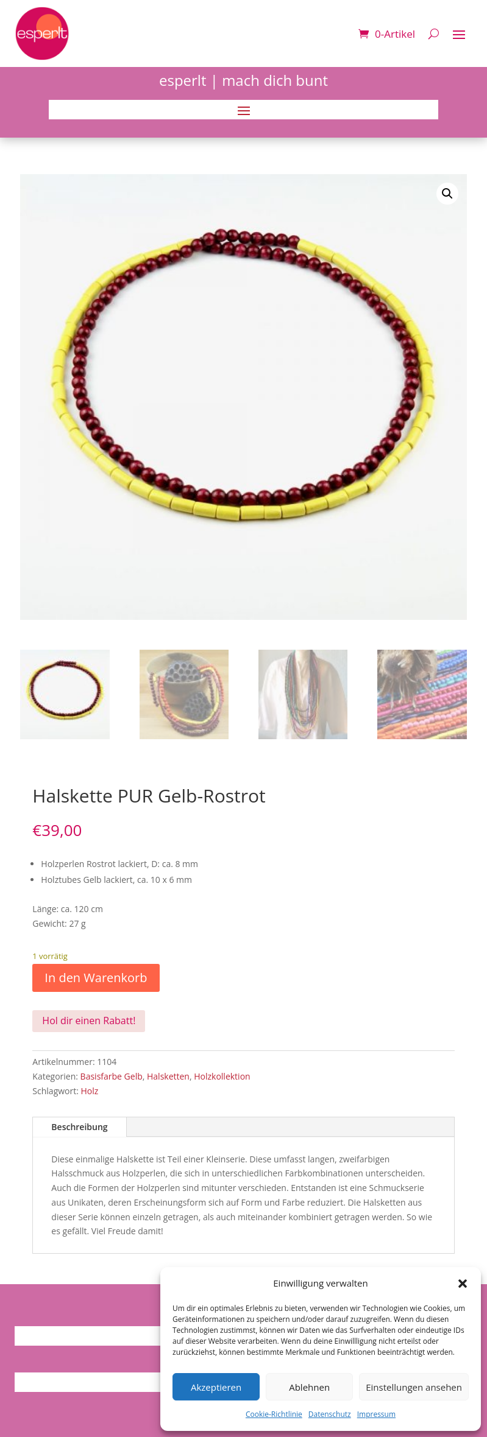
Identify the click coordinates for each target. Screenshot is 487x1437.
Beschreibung (79, 1127)
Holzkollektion (222, 1076)
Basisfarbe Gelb (111, 1076)
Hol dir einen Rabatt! (88, 1020)
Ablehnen (309, 1387)
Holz (90, 1091)
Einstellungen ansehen (414, 1387)
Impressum (376, 1414)
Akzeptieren (216, 1387)
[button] (463, 1283)
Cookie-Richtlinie (274, 1414)
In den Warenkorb (95, 977)
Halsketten (168, 1076)
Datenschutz (329, 1414)
